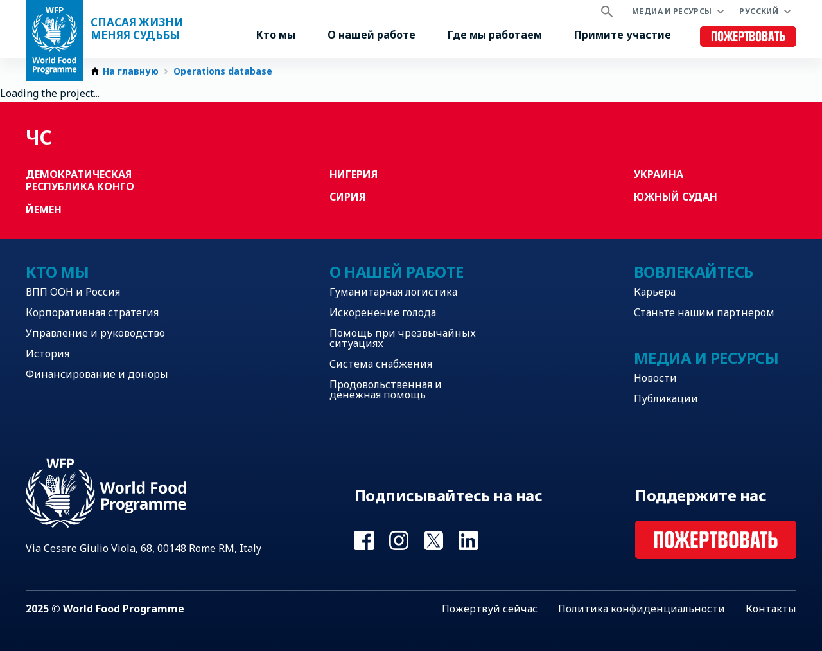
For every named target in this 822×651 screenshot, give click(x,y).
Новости (655, 378)
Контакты (771, 609)
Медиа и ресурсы (672, 11)
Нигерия (353, 174)
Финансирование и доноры (97, 374)
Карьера (655, 292)
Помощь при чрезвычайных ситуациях (402, 338)
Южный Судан (675, 197)
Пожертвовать (748, 37)
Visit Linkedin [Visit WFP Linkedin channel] (468, 540)
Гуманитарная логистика (393, 292)
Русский (758, 11)
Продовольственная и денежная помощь (385, 389)
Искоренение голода (382, 312)
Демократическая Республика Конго (80, 180)
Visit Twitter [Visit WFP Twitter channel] (433, 540)
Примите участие (622, 35)
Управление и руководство (95, 333)
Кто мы (275, 35)
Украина (658, 174)
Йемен (44, 209)
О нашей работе (371, 35)
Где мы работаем (495, 35)
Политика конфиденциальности (641, 609)
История (47, 353)
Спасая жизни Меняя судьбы (137, 29)
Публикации (666, 398)
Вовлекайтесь (693, 271)
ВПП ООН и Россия (73, 292)
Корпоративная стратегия (92, 312)
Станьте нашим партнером (704, 312)
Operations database (222, 71)
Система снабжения (380, 364)
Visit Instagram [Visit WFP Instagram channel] (398, 540)
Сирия (347, 197)
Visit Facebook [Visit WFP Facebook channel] (364, 540)
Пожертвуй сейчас (490, 609)
